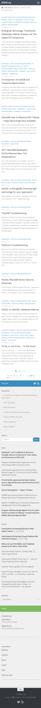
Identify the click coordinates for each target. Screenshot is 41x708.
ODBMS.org (6, 2)
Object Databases (9, 427)
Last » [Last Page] (31, 376)
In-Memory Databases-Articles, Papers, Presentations (18, 66)
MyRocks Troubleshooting (15, 245)
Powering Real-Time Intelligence (21, 567)
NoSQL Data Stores (10, 422)
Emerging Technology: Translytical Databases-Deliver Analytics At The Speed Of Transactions (19, 34)
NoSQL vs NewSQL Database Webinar (20, 309)
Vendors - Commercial (10, 74)
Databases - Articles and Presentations (16, 64)
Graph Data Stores (10, 407)
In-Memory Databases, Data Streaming (17, 412)
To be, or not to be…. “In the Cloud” (19, 346)
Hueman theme (31, 697)
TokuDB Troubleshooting (14, 213)
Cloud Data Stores (9, 403)
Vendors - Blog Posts (27, 71)
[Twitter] (34, 383)
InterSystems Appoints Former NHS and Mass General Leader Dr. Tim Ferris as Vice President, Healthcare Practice (20, 472)
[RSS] (38, 383)
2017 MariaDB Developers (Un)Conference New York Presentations (15, 153)
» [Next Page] (26, 376)
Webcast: (5, 567)
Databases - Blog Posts (22, 111)
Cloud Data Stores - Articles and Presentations (19, 330)
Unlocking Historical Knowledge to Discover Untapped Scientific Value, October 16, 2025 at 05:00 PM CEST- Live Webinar (18, 584)
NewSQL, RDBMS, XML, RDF (13, 417)
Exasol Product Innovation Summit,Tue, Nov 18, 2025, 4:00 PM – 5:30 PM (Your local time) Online (20, 574)
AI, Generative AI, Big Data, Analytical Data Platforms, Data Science (20, 396)
